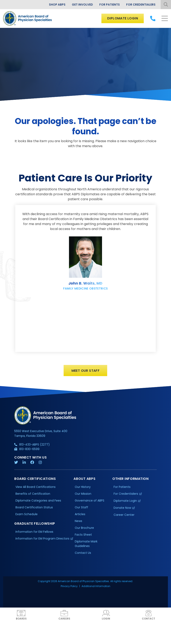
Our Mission (83, 495)
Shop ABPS (57, 4)
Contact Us (83, 554)
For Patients (109, 4)
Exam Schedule (26, 515)
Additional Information (96, 587)
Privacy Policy (69, 587)
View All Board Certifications (35, 488)
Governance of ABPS (89, 502)
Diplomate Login (122, 18)
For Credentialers (141, 4)
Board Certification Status (34, 508)
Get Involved (82, 4)
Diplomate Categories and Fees (38, 502)
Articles (80, 515)
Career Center (124, 516)
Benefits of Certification (32, 495)
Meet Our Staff (85, 371)
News (78, 522)
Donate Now (122, 509)
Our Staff (81, 508)
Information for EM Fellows (34, 533)
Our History (83, 488)
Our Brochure (84, 529)
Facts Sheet (83, 536)
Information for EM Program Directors (42, 540)
